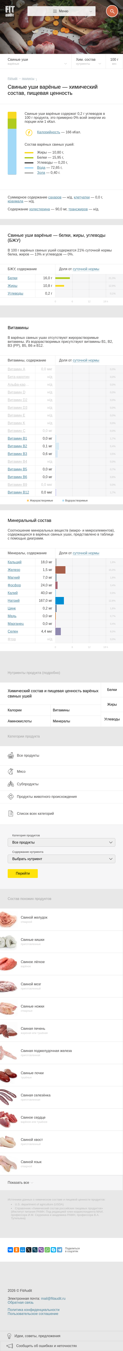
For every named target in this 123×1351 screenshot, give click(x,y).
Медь (12, 616)
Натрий (14, 600)
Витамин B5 (17, 469)
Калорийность (48, 132)
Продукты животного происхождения (42, 796)
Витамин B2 (17, 446)
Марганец (16, 624)
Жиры (12, 286)
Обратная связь (21, 1302)
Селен (13, 631)
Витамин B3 (17, 454)
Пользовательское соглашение (33, 1314)
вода (41, 167)
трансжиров (78, 209)
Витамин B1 (17, 438)
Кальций (15, 562)
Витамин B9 (17, 484)
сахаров (55, 197)
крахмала (15, 201)
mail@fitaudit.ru (53, 1298)
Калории (15, 710)
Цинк (12, 608)
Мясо (16, 771)
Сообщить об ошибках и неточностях (46, 1346)
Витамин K (16, 423)
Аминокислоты (20, 721)
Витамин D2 (17, 400)
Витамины (61, 710)
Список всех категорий (31, 813)
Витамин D (16, 392)
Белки (12, 278)
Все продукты (23, 755)
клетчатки (82, 197)
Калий (13, 593)
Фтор (12, 639)
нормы (86, 269)
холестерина (39, 209)
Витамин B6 (17, 477)
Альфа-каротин (20, 384)
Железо (14, 570)
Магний (14, 577)
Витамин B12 (18, 492)
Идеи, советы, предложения (37, 1336)
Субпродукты (23, 784)
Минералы (61, 721)
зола (41, 172)
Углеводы (15, 293)
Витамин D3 (17, 407)
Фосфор (14, 585)
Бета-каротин (18, 377)
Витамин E (16, 415)
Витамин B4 (17, 461)
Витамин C (16, 431)
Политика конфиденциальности (34, 1310)
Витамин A (16, 369)
